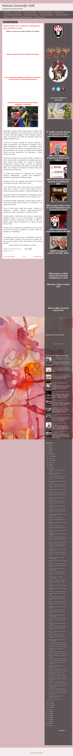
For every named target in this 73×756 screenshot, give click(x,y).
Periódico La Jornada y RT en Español (56, 571)
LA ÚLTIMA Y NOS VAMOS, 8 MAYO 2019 (57, 644)
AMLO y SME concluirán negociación (56, 596)
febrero (50, 705)
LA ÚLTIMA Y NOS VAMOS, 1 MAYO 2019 (57, 690)
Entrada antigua (38, 256)
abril (50, 701)
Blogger (41, 752)
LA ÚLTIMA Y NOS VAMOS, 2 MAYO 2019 (57, 683)
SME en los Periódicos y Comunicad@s (13, 14)
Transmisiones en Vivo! (39, 17)
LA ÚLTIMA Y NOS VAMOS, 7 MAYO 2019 (57, 653)
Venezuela (10, 250)
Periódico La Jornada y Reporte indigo (56, 688)
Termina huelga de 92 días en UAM (56, 672)
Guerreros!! (6, 17)
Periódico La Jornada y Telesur (55, 517)
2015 (48, 715)
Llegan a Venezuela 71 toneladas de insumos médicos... (56, 615)
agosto (50, 462)
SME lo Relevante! (59, 12)
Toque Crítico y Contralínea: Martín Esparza (21, 17)
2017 (48, 711)
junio (50, 466)
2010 (48, 725)
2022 (48, 447)
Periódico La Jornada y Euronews (59, 407)
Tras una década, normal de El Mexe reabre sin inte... (56, 569)
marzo (50, 703)
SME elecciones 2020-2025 (62, 14)
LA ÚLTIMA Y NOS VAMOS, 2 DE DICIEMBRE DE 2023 (59, 432)
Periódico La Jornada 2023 (30, 12)
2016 (48, 713)
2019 (48, 452)
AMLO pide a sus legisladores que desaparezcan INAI (59, 400)
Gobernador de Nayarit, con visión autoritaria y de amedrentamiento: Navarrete (59, 383)
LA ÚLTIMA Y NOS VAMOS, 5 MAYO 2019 (57, 670)
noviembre (51, 456)
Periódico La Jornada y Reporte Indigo (60, 367)
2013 (48, 719)
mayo (50, 468)
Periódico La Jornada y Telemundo (56, 634)
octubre (50, 458)
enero (50, 707)
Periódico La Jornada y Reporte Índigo (56, 492)
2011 (48, 723)
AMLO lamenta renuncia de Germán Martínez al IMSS (56, 558)
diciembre (51, 454)
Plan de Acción (17, 12)
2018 (48, 709)
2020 (48, 451)
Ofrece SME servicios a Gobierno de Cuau (57, 646)
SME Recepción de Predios (47, 14)
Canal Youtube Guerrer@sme (31, 14)
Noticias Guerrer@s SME (18, 5)
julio (50, 464)
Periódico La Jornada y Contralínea (56, 500)
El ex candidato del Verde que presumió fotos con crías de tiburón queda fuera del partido (61, 359)
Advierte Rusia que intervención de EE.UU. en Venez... (56, 666)
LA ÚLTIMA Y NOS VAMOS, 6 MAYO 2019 (57, 660)
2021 (48, 449)
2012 (48, 721)
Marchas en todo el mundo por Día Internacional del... (56, 696)
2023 (48, 445)
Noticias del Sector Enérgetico (45, 12)
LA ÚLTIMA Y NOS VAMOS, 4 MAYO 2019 (57, 676)
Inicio (24, 256)
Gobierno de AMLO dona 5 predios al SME (57, 542)
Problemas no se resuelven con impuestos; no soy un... (55, 473)
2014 (48, 717)
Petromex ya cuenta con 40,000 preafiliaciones (55, 577)
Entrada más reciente (9, 256)
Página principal (7, 12)
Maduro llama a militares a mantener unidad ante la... (56, 686)
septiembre (51, 460)
